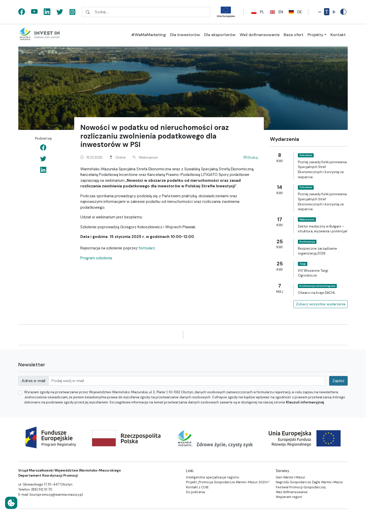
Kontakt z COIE (197, 487)
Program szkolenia (96, 258)
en (275, 11)
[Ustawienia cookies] (11, 503)
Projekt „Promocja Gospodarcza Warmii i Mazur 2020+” (228, 482)
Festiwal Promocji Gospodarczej (301, 487)
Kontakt (338, 34)
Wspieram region (289, 497)
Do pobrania (195, 492)
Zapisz (338, 380)
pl (257, 11)
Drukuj (250, 157)
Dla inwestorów (185, 34)
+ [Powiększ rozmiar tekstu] (334, 12)
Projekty (315, 34)
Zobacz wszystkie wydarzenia (320, 304)
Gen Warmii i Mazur (290, 477)
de (294, 11)
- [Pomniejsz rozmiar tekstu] (320, 12)
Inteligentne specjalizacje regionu (212, 477)
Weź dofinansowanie (260, 34)
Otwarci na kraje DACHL (317, 293)
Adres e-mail (33, 380)
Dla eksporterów (220, 34)
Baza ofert (293, 34)
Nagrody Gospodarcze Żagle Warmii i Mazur (309, 482)
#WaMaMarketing (148, 34)
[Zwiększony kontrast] (343, 12)
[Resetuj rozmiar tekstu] (326, 12)
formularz (147, 248)
